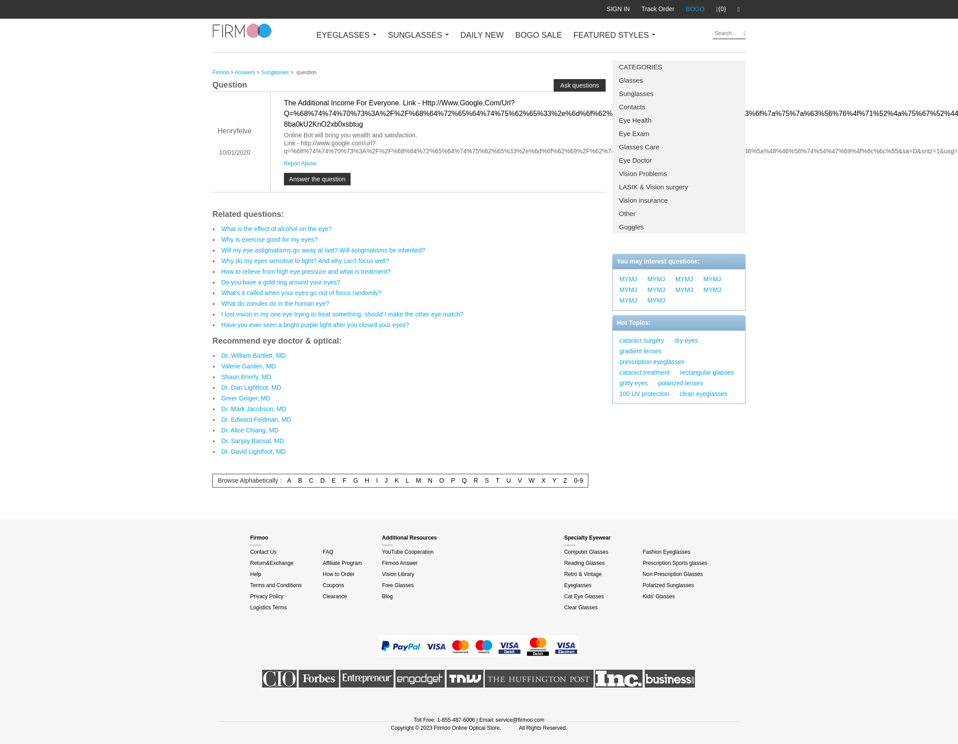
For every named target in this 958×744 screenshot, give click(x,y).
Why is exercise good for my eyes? (269, 239)
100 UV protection (644, 393)
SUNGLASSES (418, 35)
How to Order (338, 574)
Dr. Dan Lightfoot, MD (251, 387)
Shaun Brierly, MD (246, 376)
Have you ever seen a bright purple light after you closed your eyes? (315, 324)
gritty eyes (633, 383)
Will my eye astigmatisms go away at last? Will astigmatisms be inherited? (323, 250)
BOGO (695, 8)
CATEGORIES (640, 67)
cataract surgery (641, 340)
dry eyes (686, 340)
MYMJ (628, 279)
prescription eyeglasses (651, 361)
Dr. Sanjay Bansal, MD (252, 440)
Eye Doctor (635, 160)
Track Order (657, 8)
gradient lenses (640, 351)
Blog (387, 596)
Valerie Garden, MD (248, 366)
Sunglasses (636, 93)
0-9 (578, 480)
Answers (245, 72)
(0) (721, 9)
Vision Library (398, 574)
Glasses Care (639, 147)
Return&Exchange (271, 563)
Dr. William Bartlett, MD (253, 355)
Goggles (631, 227)
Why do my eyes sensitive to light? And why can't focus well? (305, 260)
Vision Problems (643, 173)
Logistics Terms (268, 607)
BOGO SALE (538, 35)
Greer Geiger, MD (245, 398)
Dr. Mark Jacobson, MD (253, 408)
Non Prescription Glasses (673, 574)
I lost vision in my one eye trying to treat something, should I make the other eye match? (342, 314)
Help (255, 574)
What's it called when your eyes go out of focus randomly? (301, 292)
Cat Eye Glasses (584, 596)
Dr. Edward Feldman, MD (256, 419)
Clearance (335, 596)
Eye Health (635, 120)
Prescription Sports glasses (675, 563)
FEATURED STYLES (615, 35)
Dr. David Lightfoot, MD (253, 451)
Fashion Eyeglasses (666, 552)
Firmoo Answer (400, 563)
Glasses (631, 80)
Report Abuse (300, 163)
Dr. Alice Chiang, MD (250, 430)
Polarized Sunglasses (668, 585)
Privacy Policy (266, 596)
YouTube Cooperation (408, 552)
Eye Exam (634, 133)
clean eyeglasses (703, 393)
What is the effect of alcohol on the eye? (276, 228)
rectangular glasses (707, 372)
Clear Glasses (581, 607)
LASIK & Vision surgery (653, 187)
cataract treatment (644, 372)
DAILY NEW (481, 35)
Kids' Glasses (659, 596)
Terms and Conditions (276, 585)
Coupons (333, 585)
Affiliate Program (342, 563)
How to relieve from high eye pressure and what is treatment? (306, 271)
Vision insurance (643, 200)
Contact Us (263, 552)
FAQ (328, 552)
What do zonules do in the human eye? (275, 303)
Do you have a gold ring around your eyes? (280, 282)
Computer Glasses (586, 552)
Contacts (632, 107)
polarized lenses (680, 383)
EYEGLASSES (346, 35)
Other (627, 213)
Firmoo (220, 72)
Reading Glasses (584, 563)
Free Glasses (398, 585)
